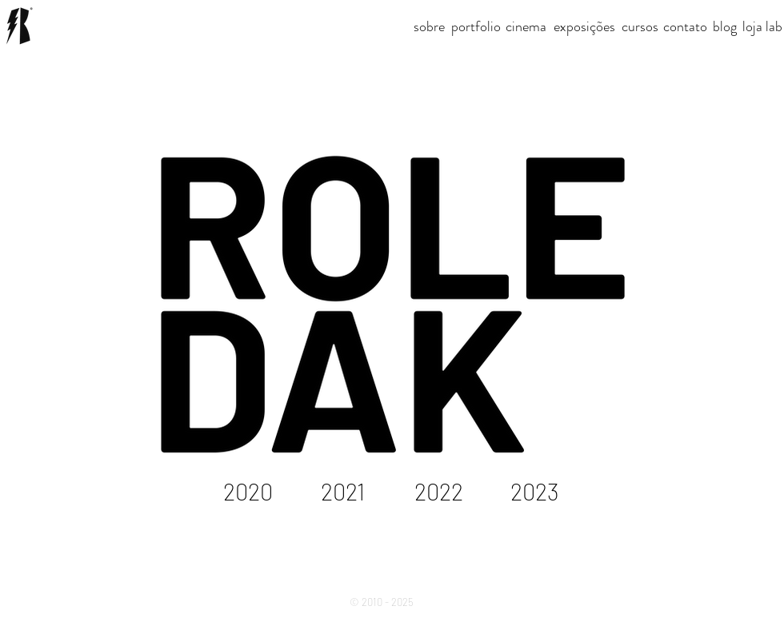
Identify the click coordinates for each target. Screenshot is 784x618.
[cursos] (640, 27)
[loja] (752, 27)
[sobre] (429, 27)
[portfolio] (476, 27)
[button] (525, 27)
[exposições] (584, 27)
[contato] (685, 27)
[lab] (774, 27)
